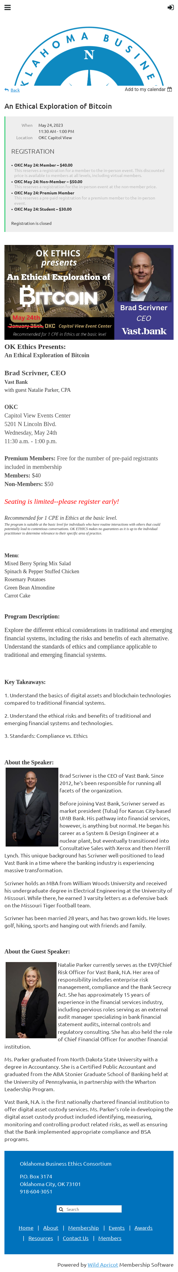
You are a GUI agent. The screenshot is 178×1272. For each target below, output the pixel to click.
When (27, 125)
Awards (143, 1227)
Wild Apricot (103, 1264)
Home (26, 1227)
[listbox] (149, 89)
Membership (83, 1227)
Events (117, 1227)
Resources (40, 1238)
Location (24, 137)
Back (15, 90)
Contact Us (76, 1238)
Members (109, 1238)
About (50, 1227)
